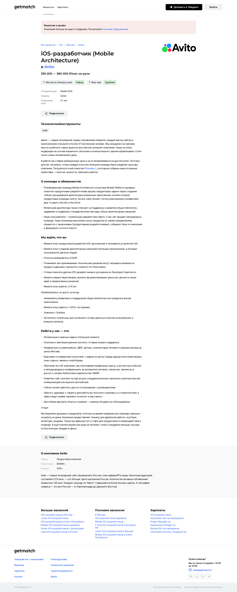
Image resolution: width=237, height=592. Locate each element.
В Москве (100, 514)
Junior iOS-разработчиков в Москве (114, 531)
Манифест (90, 168)
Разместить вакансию (62, 565)
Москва (70, 45)
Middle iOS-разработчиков (109, 521)
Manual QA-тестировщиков (164, 528)
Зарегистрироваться (62, 570)
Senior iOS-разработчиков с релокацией (62, 528)
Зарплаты (62, 7)
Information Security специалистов (168, 531)
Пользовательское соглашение (167, 587)
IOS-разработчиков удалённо (110, 518)
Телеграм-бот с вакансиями (28, 559)
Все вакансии (48, 45)
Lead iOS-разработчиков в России (59, 531)
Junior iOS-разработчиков (54, 518)
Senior (81, 45)
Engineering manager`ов (162, 525)
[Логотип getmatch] (24, 551)
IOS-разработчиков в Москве (56, 514)
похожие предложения (115, 29)
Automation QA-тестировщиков (166, 518)
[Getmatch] (24, 7)
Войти (213, 7)
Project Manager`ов (160, 521)
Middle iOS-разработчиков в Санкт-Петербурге (114, 536)
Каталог (18, 576)
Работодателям (59, 559)
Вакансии (48, 7)
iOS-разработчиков (160, 514)
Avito (49, 66)
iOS (61, 45)
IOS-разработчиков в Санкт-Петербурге (62, 521)
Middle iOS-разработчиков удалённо (60, 525)
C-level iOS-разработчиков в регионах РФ (115, 526)
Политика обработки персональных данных (203, 587)
